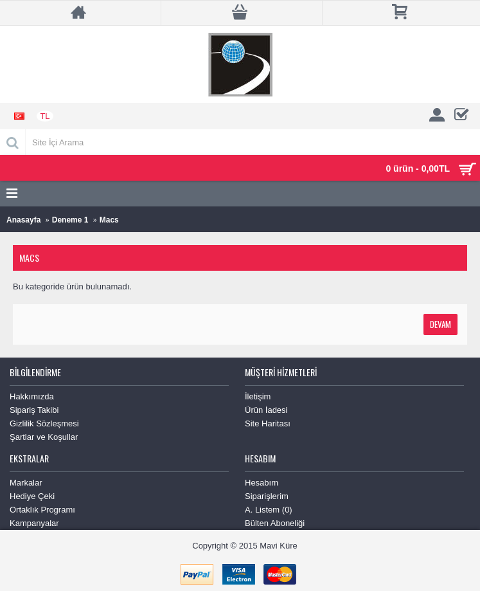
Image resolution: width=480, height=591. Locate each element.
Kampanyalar (34, 523)
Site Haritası (267, 423)
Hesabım (261, 482)
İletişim (258, 396)
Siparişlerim (267, 496)
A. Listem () (268, 509)
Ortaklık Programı (42, 509)
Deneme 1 (70, 219)
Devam (440, 324)
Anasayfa (23, 219)
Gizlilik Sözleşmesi (44, 423)
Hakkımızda (32, 396)
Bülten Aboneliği (275, 523)
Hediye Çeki (32, 496)
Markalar (26, 482)
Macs (109, 219)
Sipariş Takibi (34, 410)
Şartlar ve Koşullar (44, 437)
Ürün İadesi (266, 410)
